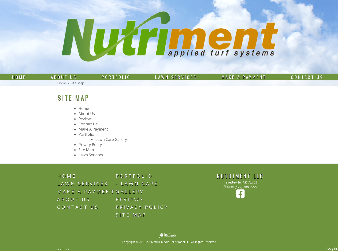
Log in (332, 248)
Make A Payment (244, 77)
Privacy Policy (90, 144)
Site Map (86, 149)
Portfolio (116, 77)
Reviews (85, 118)
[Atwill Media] (169, 235)
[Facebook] (240, 196)
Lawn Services (176, 77)
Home (19, 77)
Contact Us (307, 77)
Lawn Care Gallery (111, 139)
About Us (64, 77)
